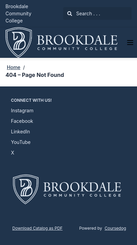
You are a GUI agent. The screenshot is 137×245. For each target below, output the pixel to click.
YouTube (20, 142)
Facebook (22, 121)
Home (13, 67)
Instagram (22, 110)
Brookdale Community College (18, 13)
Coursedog (115, 228)
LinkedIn (20, 131)
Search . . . (83, 13)
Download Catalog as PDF (37, 228)
